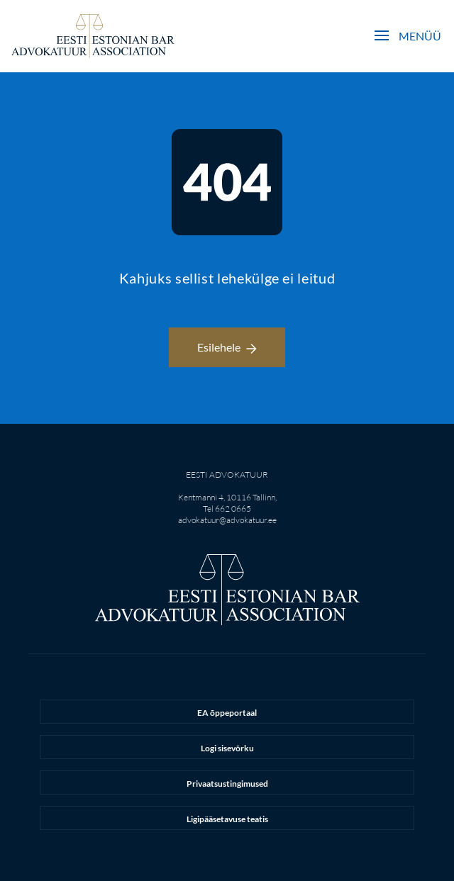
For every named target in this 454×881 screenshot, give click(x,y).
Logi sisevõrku (227, 748)
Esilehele (227, 347)
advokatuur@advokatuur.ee (227, 520)
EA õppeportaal (227, 712)
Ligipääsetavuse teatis (227, 819)
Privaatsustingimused (227, 783)
